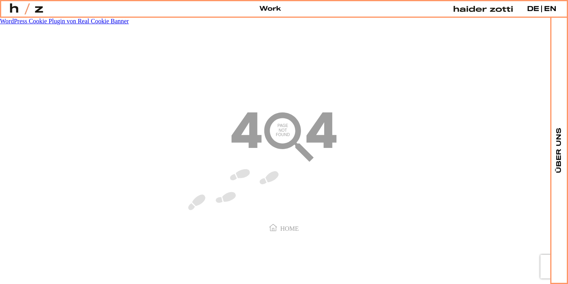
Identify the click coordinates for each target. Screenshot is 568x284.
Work (270, 9)
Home (284, 228)
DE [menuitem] (533, 9)
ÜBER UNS (559, 150)
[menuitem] (533, 9)
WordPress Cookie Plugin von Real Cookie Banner (64, 21)
